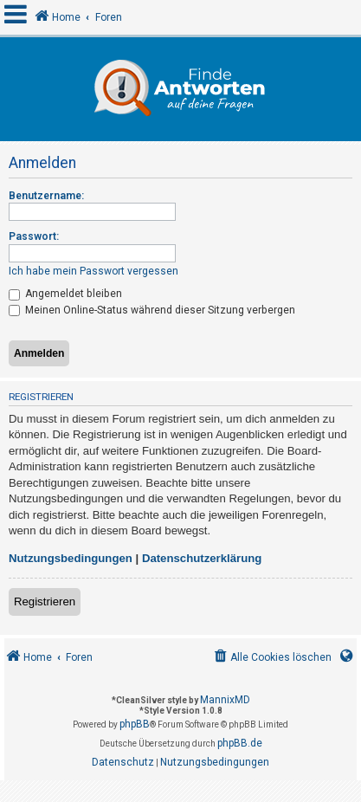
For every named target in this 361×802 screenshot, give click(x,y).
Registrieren (44, 601)
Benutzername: (46, 196)
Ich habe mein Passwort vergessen (93, 271)
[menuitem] (271, 658)
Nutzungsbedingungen (70, 558)
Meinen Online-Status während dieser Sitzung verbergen (152, 310)
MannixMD (225, 700)
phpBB (134, 724)
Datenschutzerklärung (202, 558)
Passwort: (34, 236)
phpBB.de (239, 743)
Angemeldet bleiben (65, 294)
